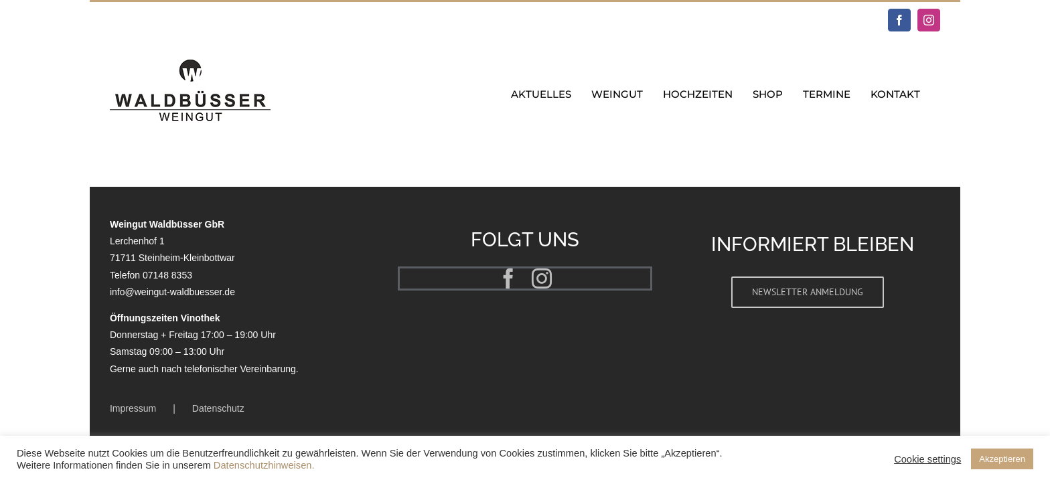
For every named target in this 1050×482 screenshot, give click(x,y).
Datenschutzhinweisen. (264, 465)
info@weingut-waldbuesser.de (172, 292)
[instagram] (542, 278)
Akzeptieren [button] (1002, 459)
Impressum (133, 408)
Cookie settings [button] (927, 459)
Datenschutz (218, 408)
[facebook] (508, 278)
